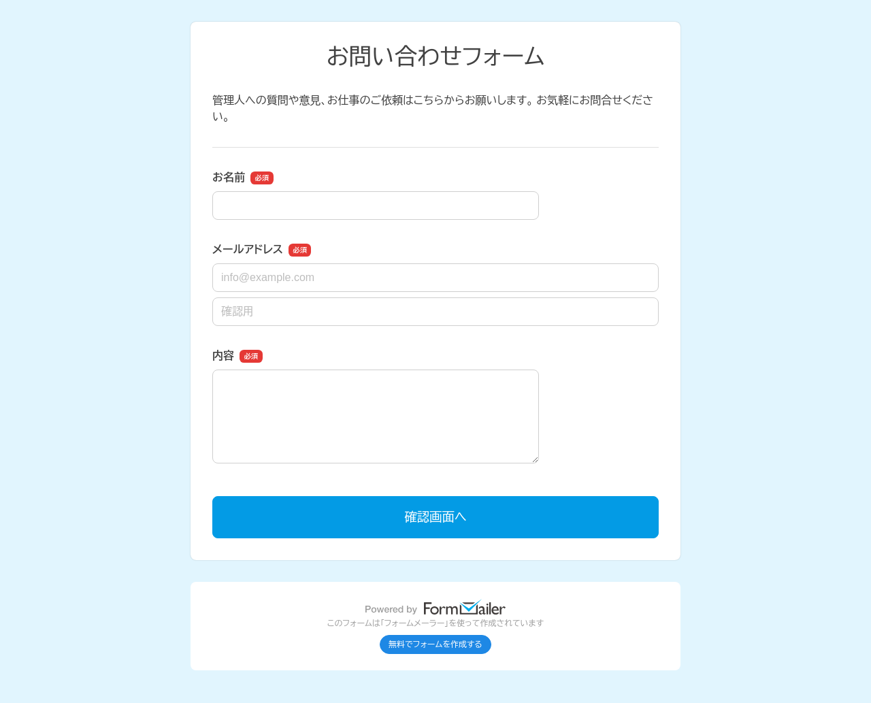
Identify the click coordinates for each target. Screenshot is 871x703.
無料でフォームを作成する (435, 644)
